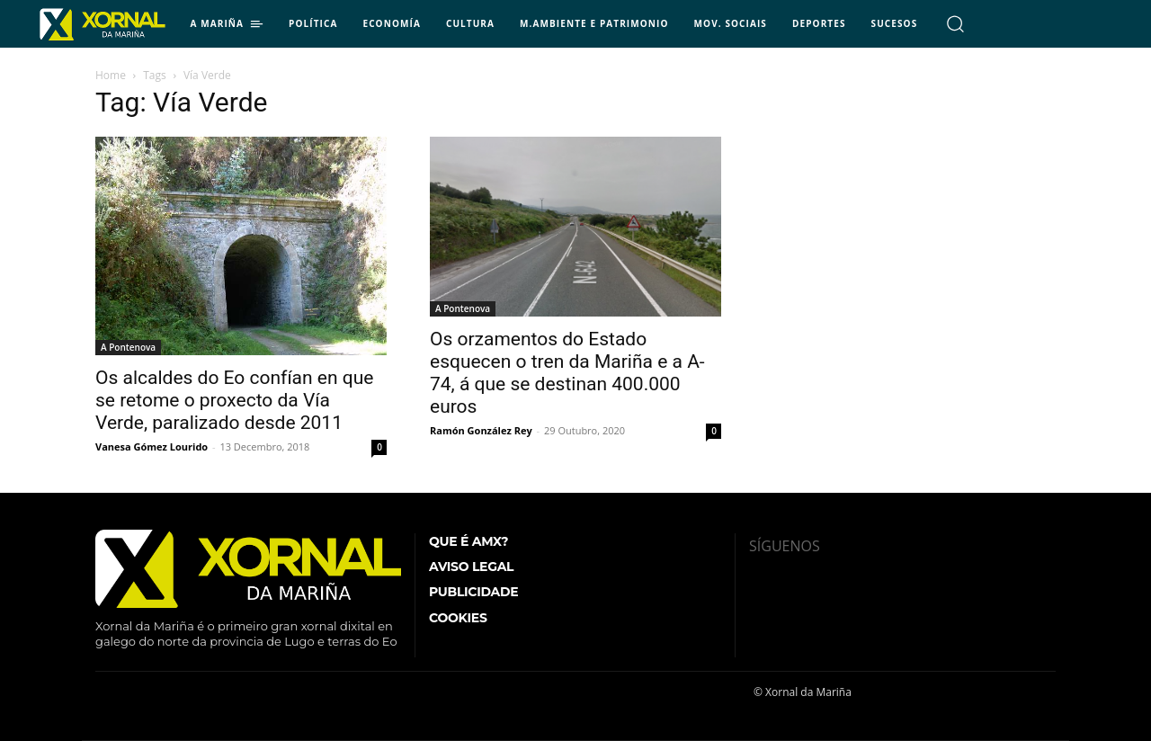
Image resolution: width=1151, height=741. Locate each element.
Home (110, 75)
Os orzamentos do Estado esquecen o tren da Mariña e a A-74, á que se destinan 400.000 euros (567, 372)
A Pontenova (128, 347)
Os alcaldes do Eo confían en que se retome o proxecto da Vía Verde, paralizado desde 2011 (234, 400)
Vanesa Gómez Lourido (151, 446)
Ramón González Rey (481, 430)
